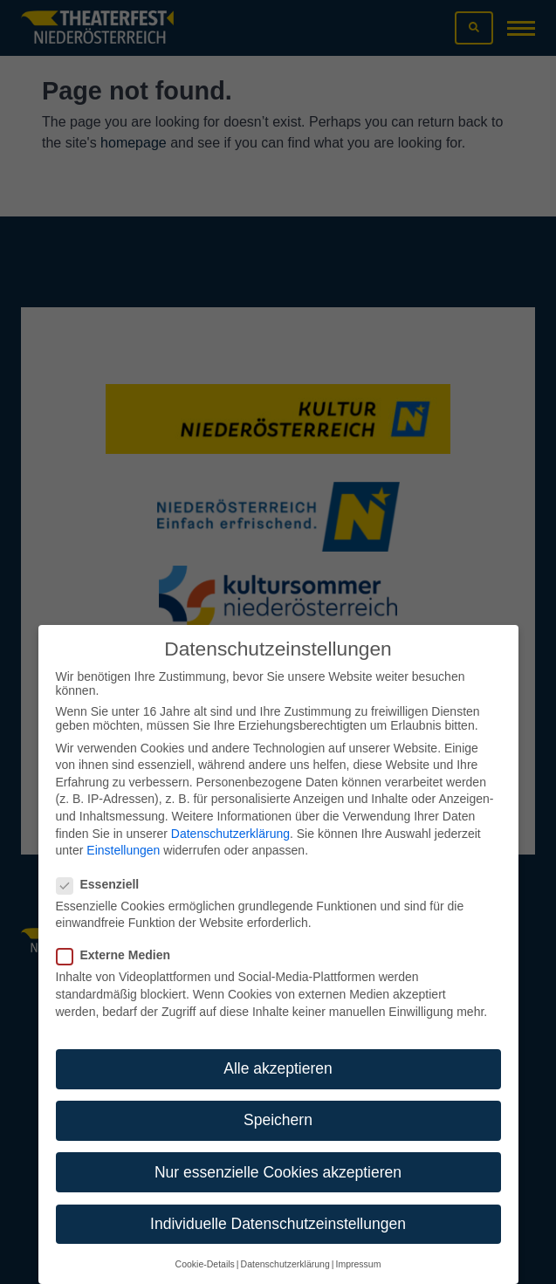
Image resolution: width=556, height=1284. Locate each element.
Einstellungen (123, 831)
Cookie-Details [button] (205, 1244)
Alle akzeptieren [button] (278, 1049)
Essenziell (103, 865)
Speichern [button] (278, 1101)
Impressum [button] (358, 1244)
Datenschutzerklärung (230, 814)
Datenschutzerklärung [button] (285, 1244)
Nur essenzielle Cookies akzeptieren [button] (278, 1153)
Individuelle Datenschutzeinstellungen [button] (278, 1204)
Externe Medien (119, 936)
